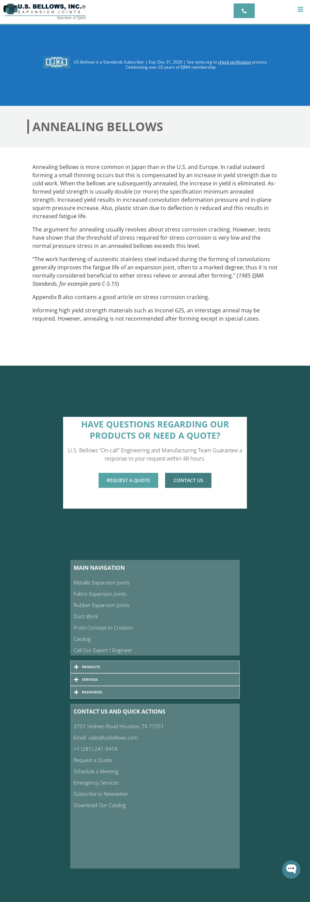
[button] (301, 9)
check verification (234, 62)
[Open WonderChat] (291, 869)
